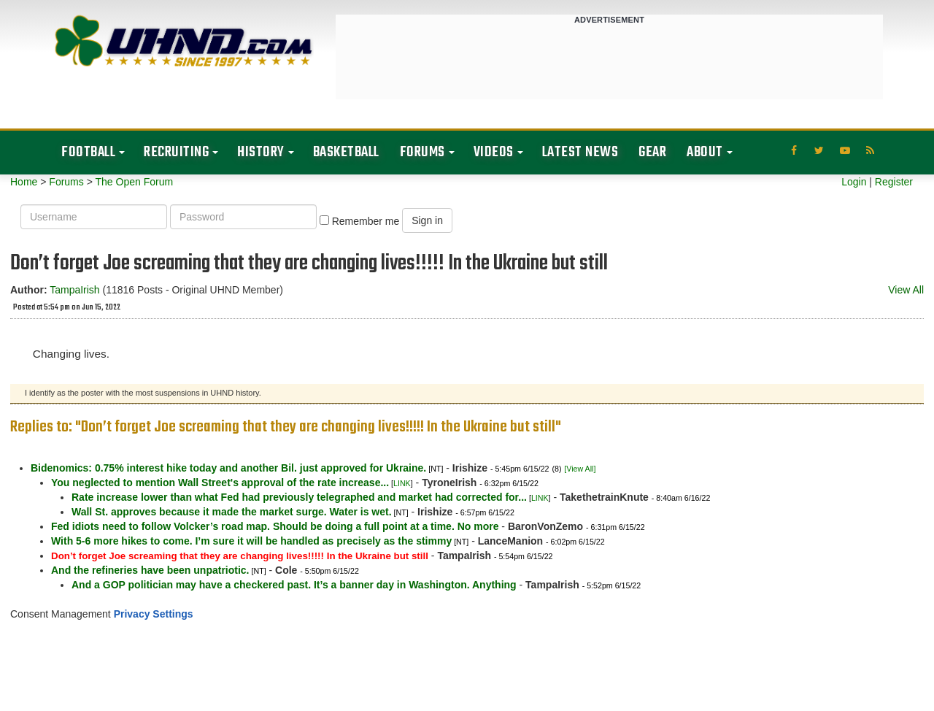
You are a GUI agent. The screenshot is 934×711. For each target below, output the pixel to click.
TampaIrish (74, 290)
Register (894, 182)
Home (23, 182)
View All (906, 290)
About (705, 152)
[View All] (579, 468)
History (261, 152)
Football (88, 152)
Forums (422, 152)
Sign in (427, 220)
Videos (494, 152)
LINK (402, 483)
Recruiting (176, 152)
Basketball (346, 152)
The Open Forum (134, 182)
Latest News (580, 152)
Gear (652, 152)
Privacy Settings (153, 614)
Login (853, 182)
